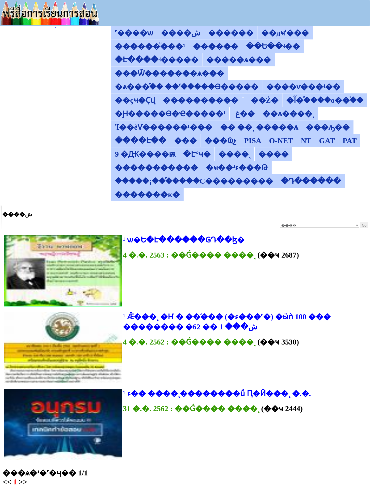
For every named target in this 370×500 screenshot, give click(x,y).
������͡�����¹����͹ (55, 28)
